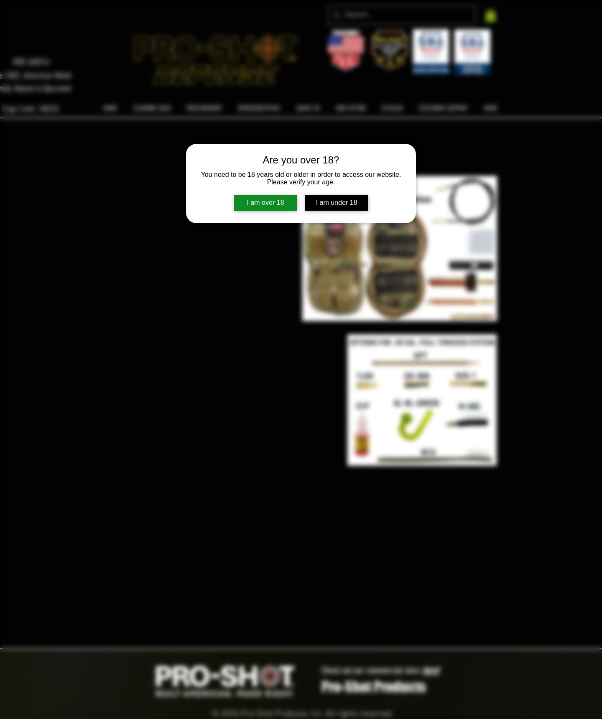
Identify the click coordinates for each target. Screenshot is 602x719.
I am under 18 (336, 202)
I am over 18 (265, 202)
